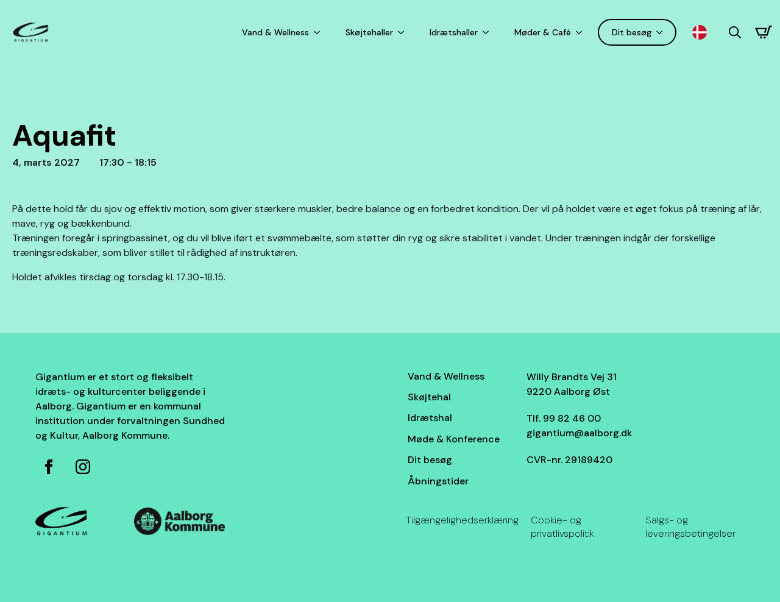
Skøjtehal (429, 397)
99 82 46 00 (572, 418)
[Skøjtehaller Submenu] (403, 32)
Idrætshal (430, 417)
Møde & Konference (454, 439)
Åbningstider (438, 481)
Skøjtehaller (369, 32)
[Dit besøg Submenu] (661, 32)
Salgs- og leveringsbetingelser (690, 527)
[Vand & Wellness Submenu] (319, 32)
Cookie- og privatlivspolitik (562, 527)
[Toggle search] (735, 32)
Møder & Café (542, 32)
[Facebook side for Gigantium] (48, 466)
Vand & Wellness (275, 32)
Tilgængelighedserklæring (462, 520)
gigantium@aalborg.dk (579, 433)
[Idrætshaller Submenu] (488, 32)
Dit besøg (631, 32)
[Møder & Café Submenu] (581, 32)
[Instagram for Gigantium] (82, 466)
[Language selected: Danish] (702, 32)
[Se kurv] (763, 32)
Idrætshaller (454, 32)
